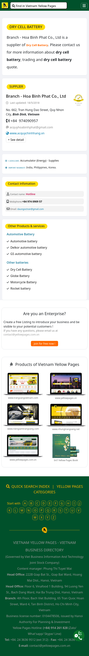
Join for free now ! (44, 343)
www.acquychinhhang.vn (27, 133)
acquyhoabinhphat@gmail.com (31, 127)
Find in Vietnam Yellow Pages (34, 6)
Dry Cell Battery (21, 270)
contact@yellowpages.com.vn (21, 334)
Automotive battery (23, 241)
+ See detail (16, 140)
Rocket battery (20, 288)
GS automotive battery (26, 254)
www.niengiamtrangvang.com (23, 428)
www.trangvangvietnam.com (23, 397)
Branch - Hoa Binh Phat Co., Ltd (36, 96)
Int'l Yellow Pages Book (66, 460)
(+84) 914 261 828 (55, 628)
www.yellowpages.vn (66, 398)
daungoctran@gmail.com (30, 209)
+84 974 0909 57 (32, 201)
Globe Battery (19, 276)
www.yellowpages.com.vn (23, 459)
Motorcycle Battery (23, 282)
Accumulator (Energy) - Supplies (39, 160)
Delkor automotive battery (28, 247)
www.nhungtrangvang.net (66, 429)
